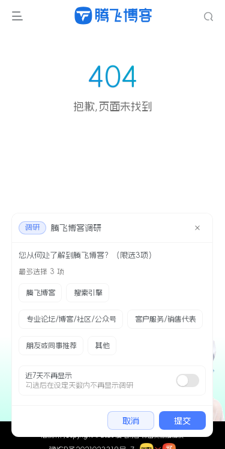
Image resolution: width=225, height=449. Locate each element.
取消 (130, 421)
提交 (182, 421)
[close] (197, 227)
